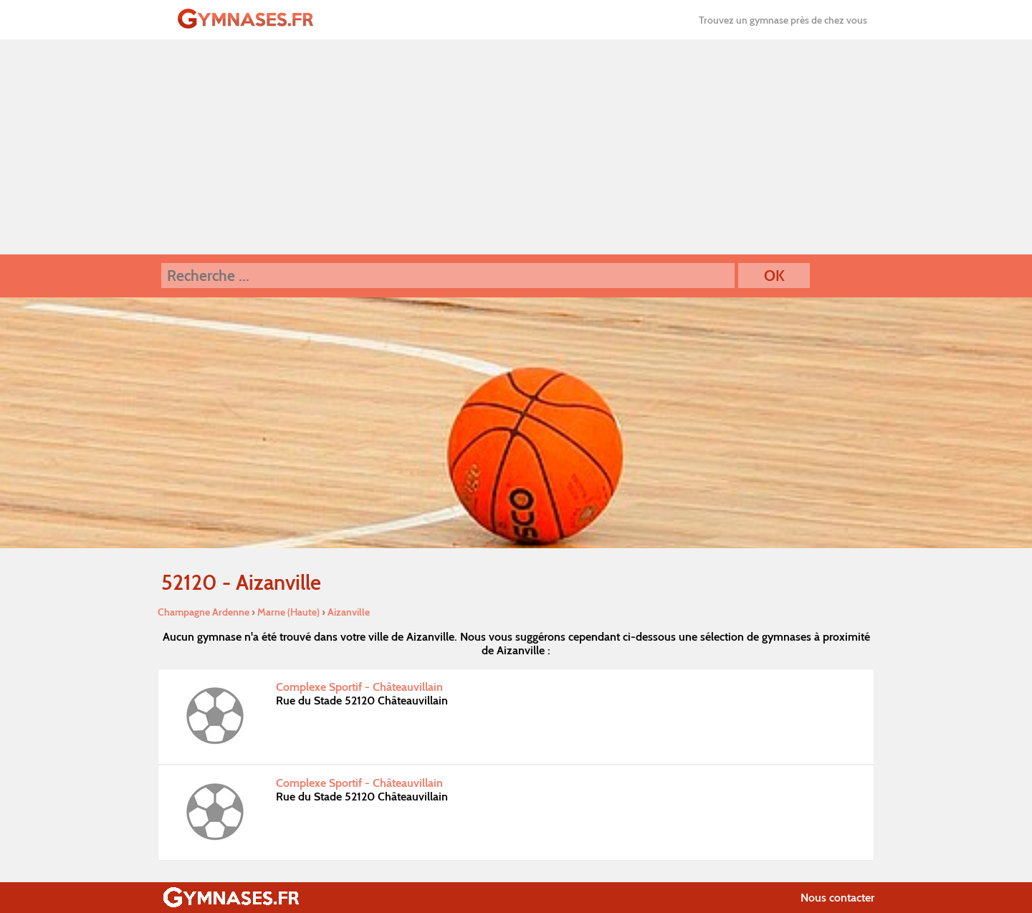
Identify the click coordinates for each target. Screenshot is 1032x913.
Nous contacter (837, 897)
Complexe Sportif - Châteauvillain (359, 687)
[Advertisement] (516, 147)
